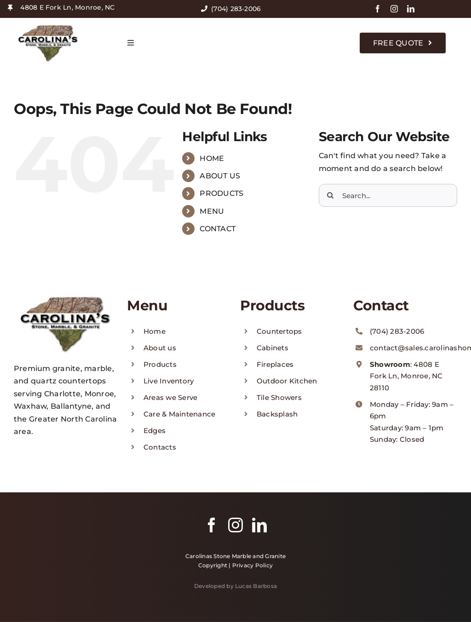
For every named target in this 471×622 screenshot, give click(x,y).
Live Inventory (169, 381)
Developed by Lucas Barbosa (235, 585)
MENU (212, 211)
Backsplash (277, 414)
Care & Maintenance (179, 414)
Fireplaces (275, 364)
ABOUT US (220, 175)
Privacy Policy (252, 565)
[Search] (330, 195)
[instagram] (394, 8)
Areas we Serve (170, 397)
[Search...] (388, 195)
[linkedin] (410, 8)
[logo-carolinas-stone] (48, 26)
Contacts (160, 447)
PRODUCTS (221, 193)
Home (155, 331)
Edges (155, 430)
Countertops (279, 331)
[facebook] (377, 8)
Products (160, 364)
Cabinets (272, 347)
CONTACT (218, 228)
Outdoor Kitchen (287, 381)
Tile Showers (279, 397)
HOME (212, 158)
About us (160, 347)
